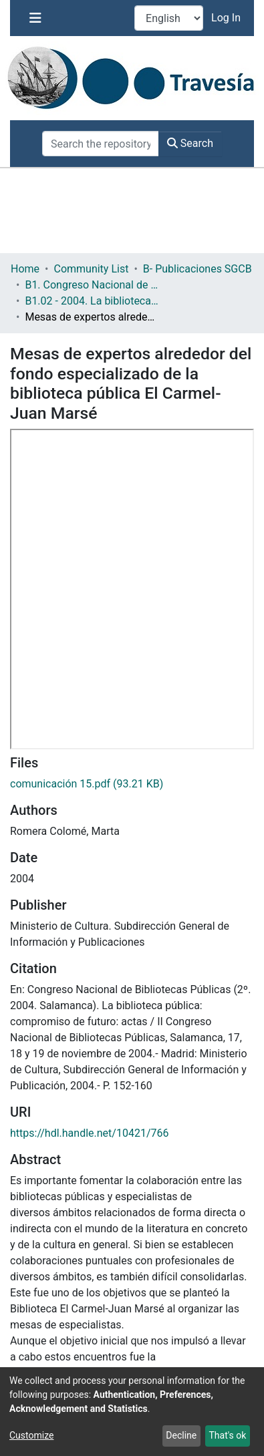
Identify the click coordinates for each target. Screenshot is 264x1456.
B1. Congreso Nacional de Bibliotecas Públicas (91, 285)
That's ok (227, 1435)
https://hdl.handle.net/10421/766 (89, 1133)
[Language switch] (168, 18)
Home (25, 268)
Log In (227, 17)
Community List (90, 268)
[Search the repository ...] (100, 143)
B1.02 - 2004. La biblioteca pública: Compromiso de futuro (91, 301)
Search (190, 143)
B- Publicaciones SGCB (197, 268)
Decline (181, 1435)
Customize (31, 1435)
